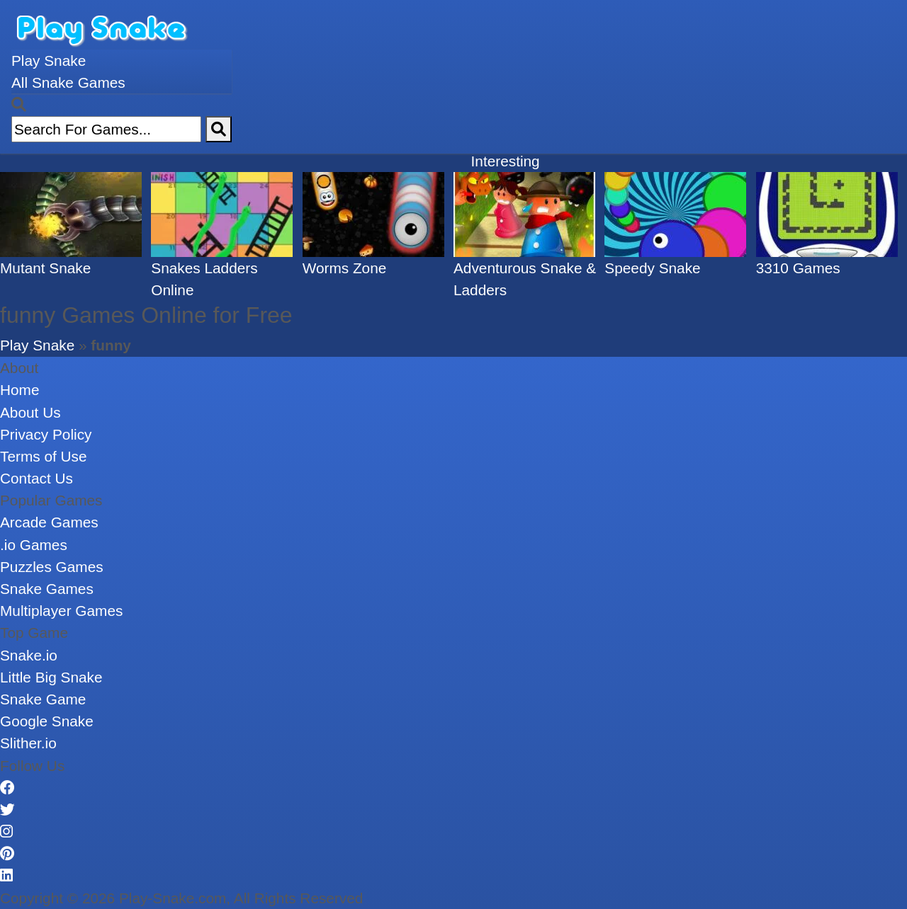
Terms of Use (43, 456)
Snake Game (43, 699)
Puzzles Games (51, 567)
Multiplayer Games (61, 610)
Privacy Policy (45, 434)
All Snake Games (68, 82)
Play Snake (48, 60)
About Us (30, 412)
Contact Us (36, 478)
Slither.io (28, 743)
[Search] (218, 129)
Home (19, 390)
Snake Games (47, 589)
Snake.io (28, 655)
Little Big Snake (51, 677)
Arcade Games (49, 522)
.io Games (33, 545)
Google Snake (47, 721)
